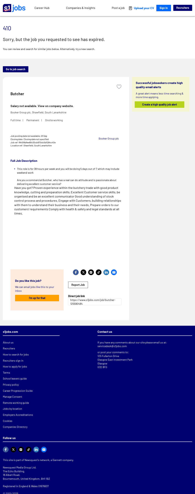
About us (8, 342)
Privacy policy (11, 384)
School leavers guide (15, 378)
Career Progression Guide (18, 390)
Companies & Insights (80, 8)
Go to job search (15, 69)
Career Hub (42, 8)
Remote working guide (16, 402)
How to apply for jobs (15, 366)
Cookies (7, 420)
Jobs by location (12, 408)
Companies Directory (15, 426)
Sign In (164, 8)
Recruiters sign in (13, 360)
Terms (6, 372)
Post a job (118, 8)
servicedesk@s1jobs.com (112, 346)
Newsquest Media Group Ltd (19, 467)
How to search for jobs (16, 354)
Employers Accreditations (18, 414)
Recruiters (182, 7)
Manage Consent (12, 396)
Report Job (78, 284)
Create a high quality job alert (159, 104)
